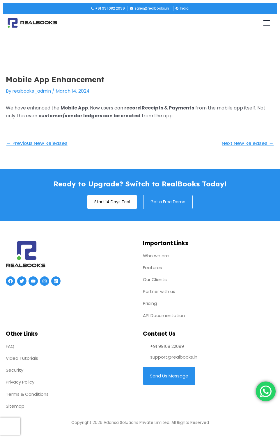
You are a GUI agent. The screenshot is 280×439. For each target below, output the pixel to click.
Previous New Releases (38, 143)
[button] (181, 8)
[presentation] (10, 426)
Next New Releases (247, 143)
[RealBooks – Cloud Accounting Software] (32, 23)
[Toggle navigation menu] (266, 23)
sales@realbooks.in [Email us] (149, 8)
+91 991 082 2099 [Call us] (108, 8)
